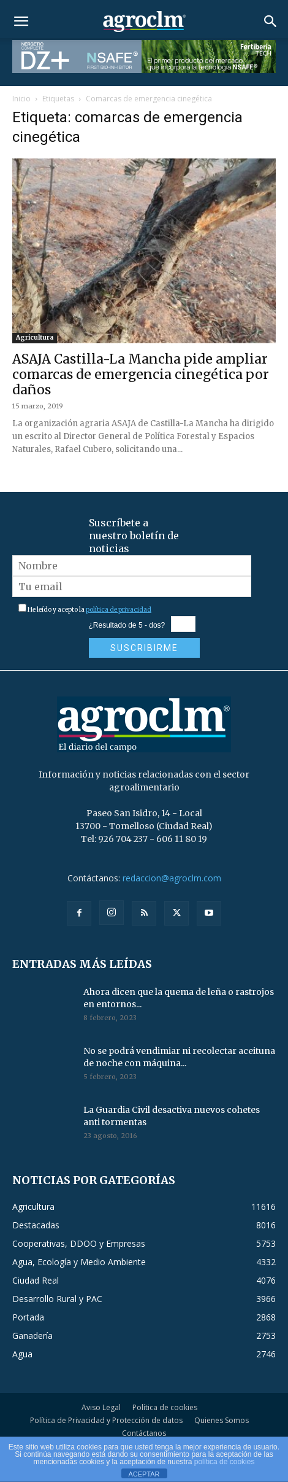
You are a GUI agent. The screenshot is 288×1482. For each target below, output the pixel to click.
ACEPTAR (143, 1474)
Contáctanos (144, 1433)
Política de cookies (164, 1407)
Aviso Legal (101, 1407)
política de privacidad (118, 610)
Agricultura (34, 337)
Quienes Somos (221, 1420)
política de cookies (224, 1461)
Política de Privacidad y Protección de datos (106, 1420)
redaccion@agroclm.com (172, 878)
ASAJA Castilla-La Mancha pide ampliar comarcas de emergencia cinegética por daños (140, 374)
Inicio (21, 98)
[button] (20, 21)
